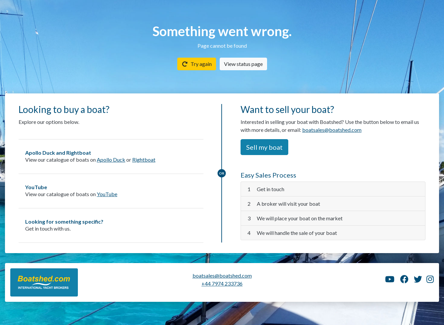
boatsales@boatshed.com (331, 130)
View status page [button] (243, 64)
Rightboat (143, 159)
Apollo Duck (111, 159)
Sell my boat (264, 147)
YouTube (107, 194)
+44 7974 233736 (222, 283)
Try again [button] (197, 64)
